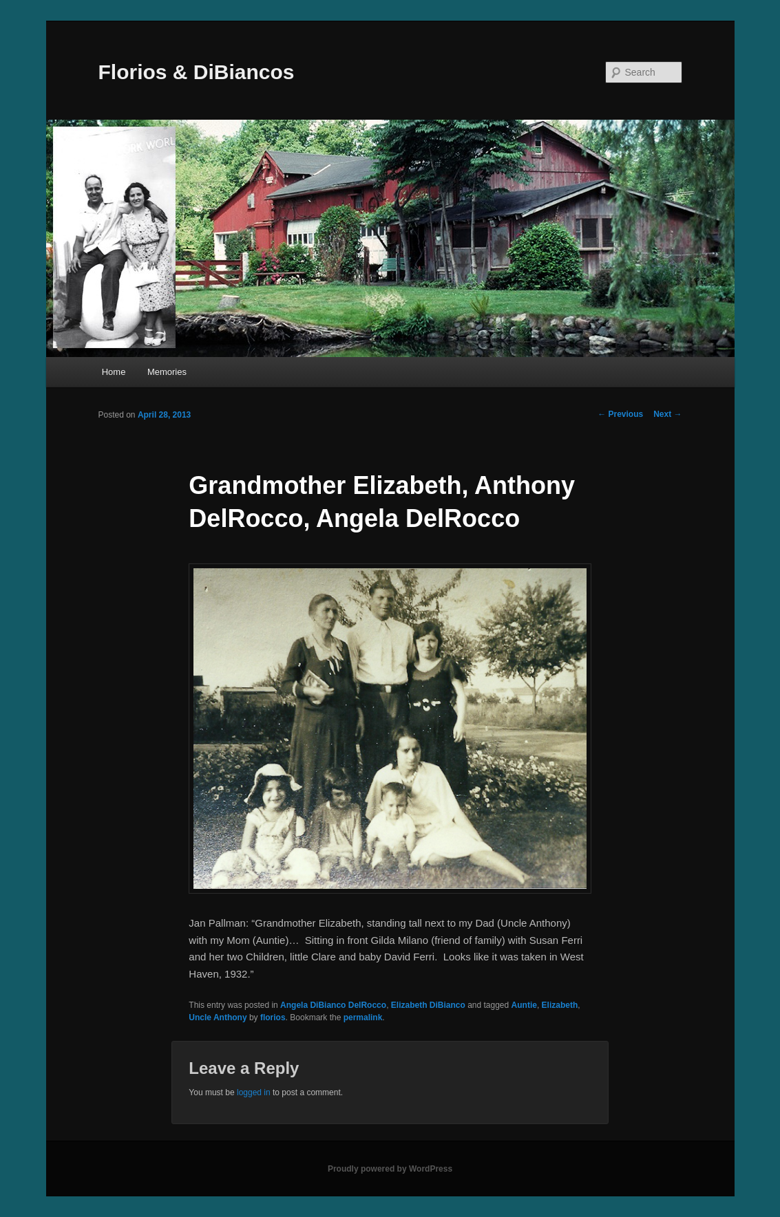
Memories (167, 372)
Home (114, 372)
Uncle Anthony (217, 1017)
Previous (620, 414)
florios (273, 1017)
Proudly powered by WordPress (390, 1169)
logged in (254, 1092)
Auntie (524, 1005)
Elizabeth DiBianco (428, 1005)
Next (667, 414)
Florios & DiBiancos (196, 72)
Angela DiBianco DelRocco (333, 1005)
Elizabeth (560, 1005)
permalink (363, 1017)
